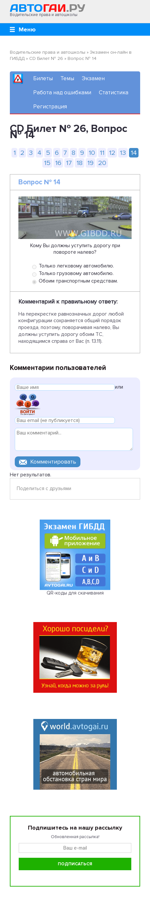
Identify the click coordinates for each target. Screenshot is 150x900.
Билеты (43, 78)
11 (102, 153)
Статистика (113, 92)
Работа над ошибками (62, 92)
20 (102, 163)
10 (92, 153)
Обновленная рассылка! (75, 836)
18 (79, 163)
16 (58, 163)
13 (123, 153)
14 (134, 153)
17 (69, 163)
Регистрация (50, 106)
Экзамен (93, 78)
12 (112, 153)
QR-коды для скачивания (75, 593)
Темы (67, 78)
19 (90, 163)
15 (47, 163)
